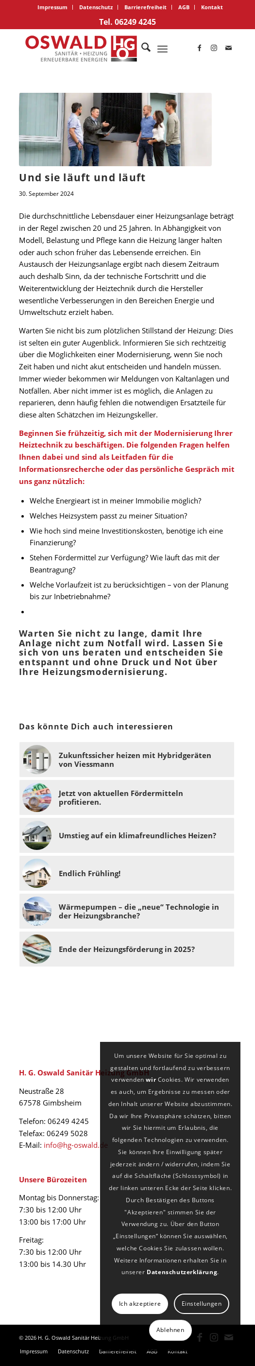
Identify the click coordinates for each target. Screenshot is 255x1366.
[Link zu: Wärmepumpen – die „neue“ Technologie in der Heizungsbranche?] (126, 911)
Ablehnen (170, 1330)
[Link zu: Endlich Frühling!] (126, 873)
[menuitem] (53, 7)
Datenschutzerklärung (182, 1272)
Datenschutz (96, 7)
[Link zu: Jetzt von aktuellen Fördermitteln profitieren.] (126, 797)
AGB (183, 7)
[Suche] (141, 48)
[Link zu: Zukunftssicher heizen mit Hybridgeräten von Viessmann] (126, 760)
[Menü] (162, 48)
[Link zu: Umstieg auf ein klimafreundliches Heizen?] (126, 835)
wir (151, 1079)
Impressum (52, 7)
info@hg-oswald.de (76, 1145)
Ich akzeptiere (140, 1303)
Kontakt (212, 7)
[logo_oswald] (105, 48)
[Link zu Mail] (228, 48)
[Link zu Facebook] (199, 48)
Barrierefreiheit (145, 7)
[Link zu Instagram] (214, 48)
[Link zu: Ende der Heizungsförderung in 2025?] (126, 949)
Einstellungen (202, 1303)
